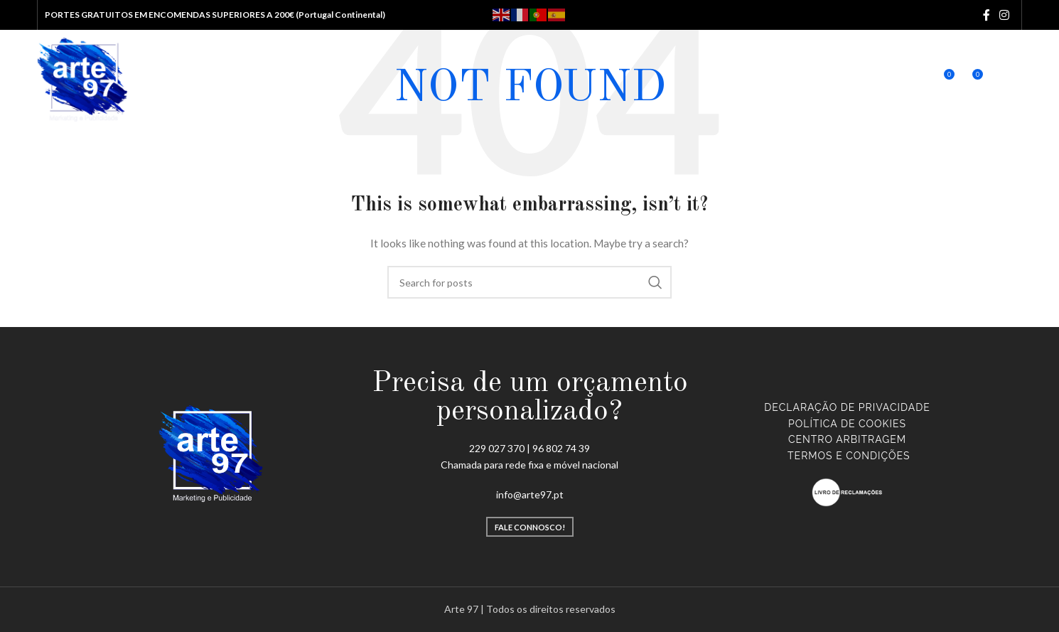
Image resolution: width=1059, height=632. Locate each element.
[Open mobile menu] (1013, 79)
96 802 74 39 (561, 448)
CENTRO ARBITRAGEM (847, 439)
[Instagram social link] (1004, 15)
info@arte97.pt (530, 494)
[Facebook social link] (986, 15)
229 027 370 (497, 448)
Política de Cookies (847, 423)
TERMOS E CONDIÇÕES (848, 455)
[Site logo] (83, 79)
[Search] (884, 79)
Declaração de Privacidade (847, 407)
